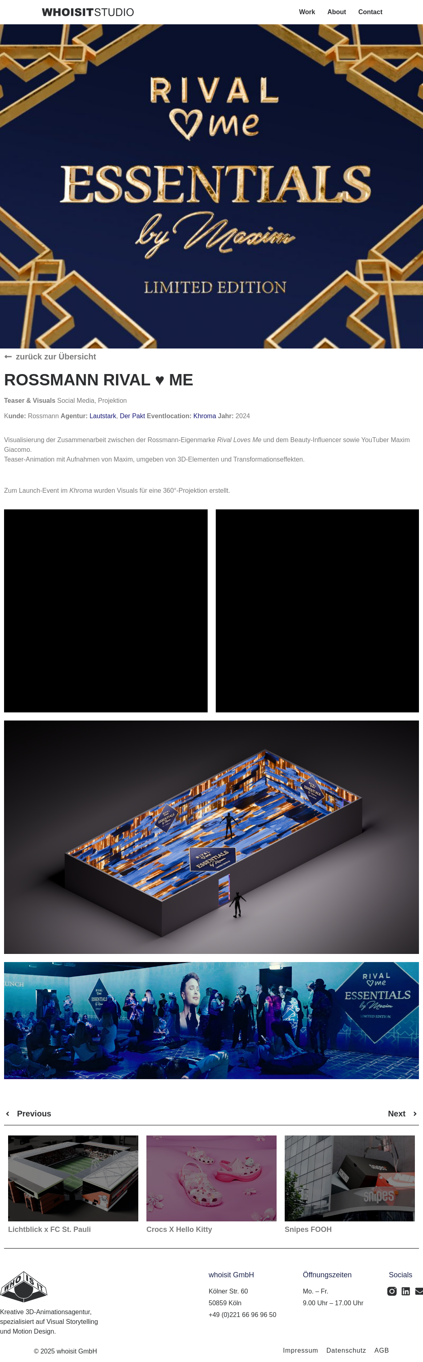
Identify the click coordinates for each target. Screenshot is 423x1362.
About (336, 12)
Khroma (205, 416)
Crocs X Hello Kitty (179, 1229)
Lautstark (103, 416)
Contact (370, 12)
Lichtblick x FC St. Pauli (49, 1229)
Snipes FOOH (308, 1229)
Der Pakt (132, 416)
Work (307, 12)
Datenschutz (346, 1350)
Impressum (300, 1350)
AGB (381, 1350)
